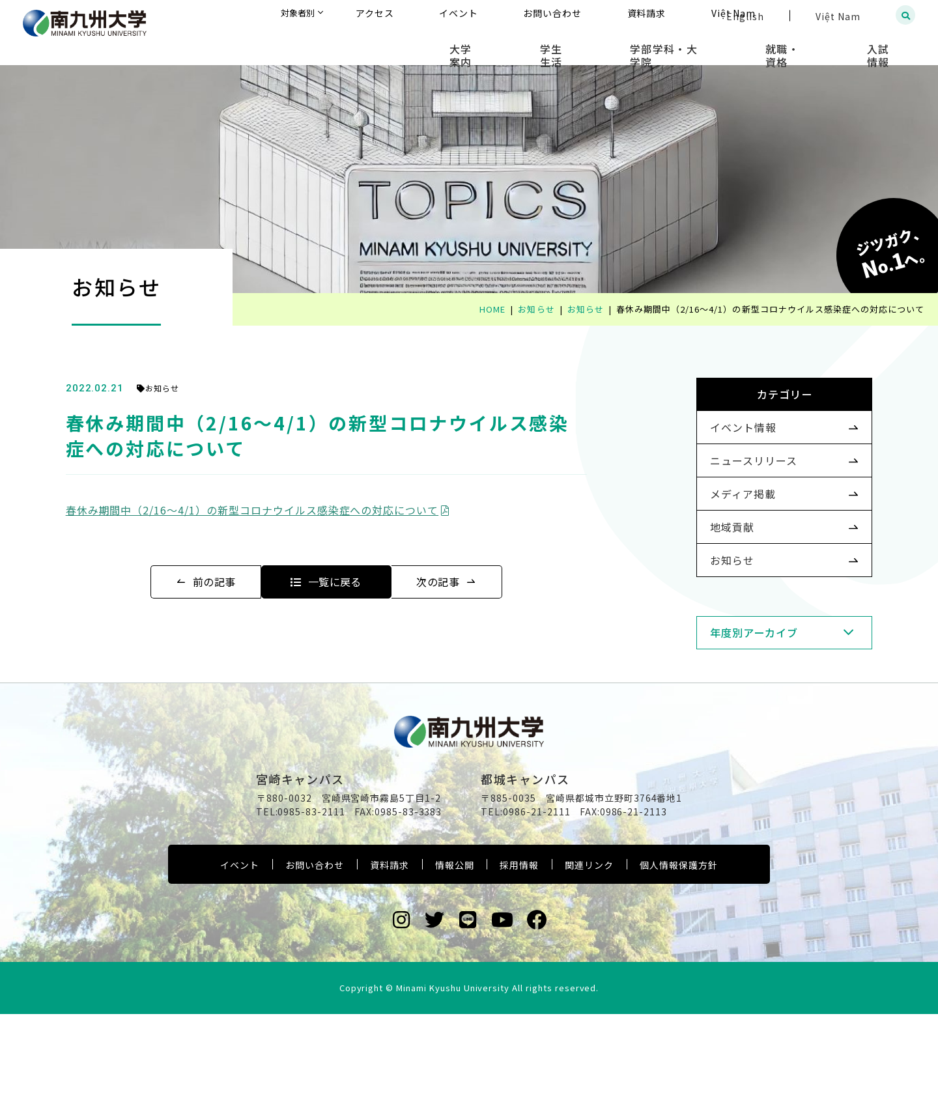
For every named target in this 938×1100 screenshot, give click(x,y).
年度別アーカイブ (734, 683)
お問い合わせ (314, 950)
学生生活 (619, 45)
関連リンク (589, 950)
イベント (239, 950)
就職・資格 (812, 45)
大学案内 (548, 45)
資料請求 (389, 950)
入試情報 (889, 45)
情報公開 (454, 950)
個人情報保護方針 (679, 950)
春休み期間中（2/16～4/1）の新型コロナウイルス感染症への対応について (277, 510)
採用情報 (519, 950)
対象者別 (426, 16)
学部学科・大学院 (713, 45)
